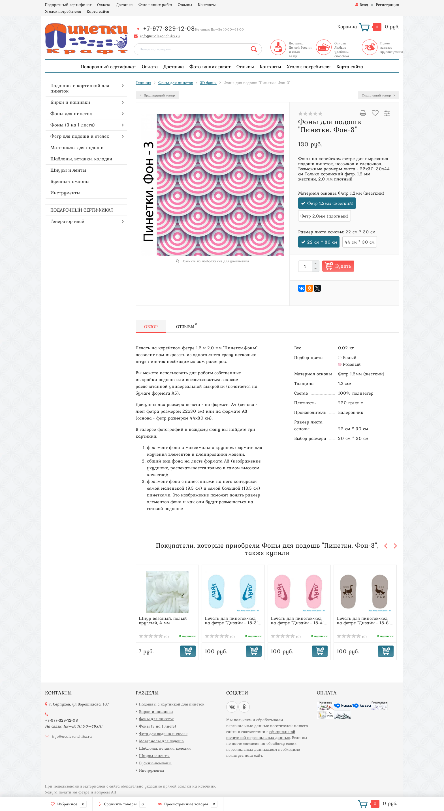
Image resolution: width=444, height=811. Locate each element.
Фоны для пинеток (71, 113)
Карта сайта (98, 11)
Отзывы (185, 4)
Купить (343, 266)
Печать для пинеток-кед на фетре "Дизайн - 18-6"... (365, 620)
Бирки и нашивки (70, 102)
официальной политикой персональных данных (260, 734)
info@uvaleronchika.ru (160, 36)
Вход (361, 4)
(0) (154, 636)
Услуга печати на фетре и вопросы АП (80, 792)
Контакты (207, 4)
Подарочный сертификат (68, 4)
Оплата (103, 4)
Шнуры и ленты (68, 170)
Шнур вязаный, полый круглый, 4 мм (163, 620)
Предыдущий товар (157, 95)
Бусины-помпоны (69, 181)
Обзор (151, 326)
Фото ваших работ (155, 4)
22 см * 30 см (322, 241)
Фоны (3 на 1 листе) (72, 124)
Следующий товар (378, 95)
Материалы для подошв (76, 147)
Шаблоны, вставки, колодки (81, 158)
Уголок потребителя (63, 11)
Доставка (124, 4)
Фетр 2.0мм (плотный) (324, 215)
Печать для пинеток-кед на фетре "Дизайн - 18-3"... (233, 620)
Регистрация (387, 4)
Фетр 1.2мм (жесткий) (330, 203)
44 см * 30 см (360, 241)
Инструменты (65, 192)
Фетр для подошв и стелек (79, 136)
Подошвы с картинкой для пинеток (79, 88)
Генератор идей (67, 221)
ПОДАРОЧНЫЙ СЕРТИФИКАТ (81, 210)
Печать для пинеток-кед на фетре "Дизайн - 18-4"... (299, 620)
